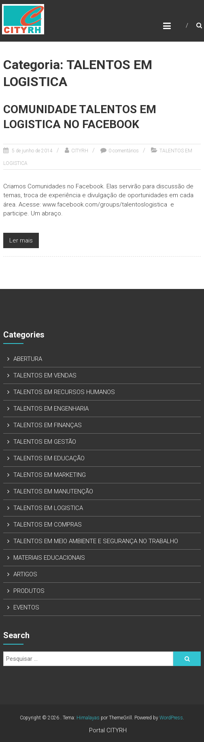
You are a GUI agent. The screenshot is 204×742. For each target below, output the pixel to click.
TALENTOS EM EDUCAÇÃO (49, 458)
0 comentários (123, 151)
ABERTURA (27, 359)
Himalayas (88, 718)
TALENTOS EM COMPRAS (47, 524)
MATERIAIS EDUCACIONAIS (49, 557)
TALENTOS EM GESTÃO (44, 441)
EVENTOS (26, 607)
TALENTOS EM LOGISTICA (48, 508)
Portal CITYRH (108, 730)
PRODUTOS (29, 590)
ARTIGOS (25, 574)
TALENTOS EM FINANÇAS (47, 425)
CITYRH (79, 151)
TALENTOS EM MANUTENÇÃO (53, 491)
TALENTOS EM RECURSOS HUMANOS (64, 392)
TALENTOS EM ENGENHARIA (51, 408)
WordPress (171, 718)
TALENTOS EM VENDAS (44, 375)
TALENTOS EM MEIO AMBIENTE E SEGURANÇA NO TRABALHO (95, 541)
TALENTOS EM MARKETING (49, 475)
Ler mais (21, 240)
